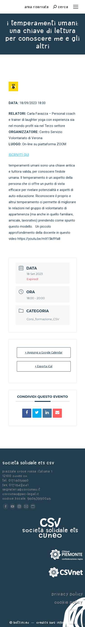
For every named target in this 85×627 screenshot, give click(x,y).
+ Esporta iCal (43, 366)
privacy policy (67, 594)
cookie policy (68, 602)
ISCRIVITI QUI (19, 155)
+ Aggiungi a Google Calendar (44, 352)
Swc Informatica (62, 622)
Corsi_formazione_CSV (43, 319)
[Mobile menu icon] (76, 7)
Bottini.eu (21, 622)
